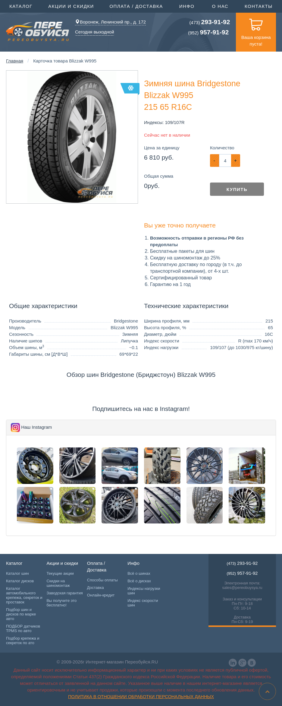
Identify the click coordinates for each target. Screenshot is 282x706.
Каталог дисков (20, 581)
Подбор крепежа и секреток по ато (22, 640)
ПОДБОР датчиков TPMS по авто (23, 628)
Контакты (259, 6)
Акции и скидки (72, 6)
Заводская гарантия (64, 593)
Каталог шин (17, 573)
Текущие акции (60, 573)
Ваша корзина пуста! (256, 29)
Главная (14, 60)
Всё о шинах (138, 573)
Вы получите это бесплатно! (61, 602)
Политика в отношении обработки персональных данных (141, 696)
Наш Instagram (36, 427)
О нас (220, 6)
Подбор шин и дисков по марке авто (21, 614)
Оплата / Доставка (136, 6)
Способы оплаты (102, 580)
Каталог (21, 6)
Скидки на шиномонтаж (58, 583)
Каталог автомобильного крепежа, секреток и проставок (24, 595)
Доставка (95, 587)
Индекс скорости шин (142, 602)
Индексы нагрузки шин (143, 590)
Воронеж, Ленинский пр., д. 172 (110, 21)
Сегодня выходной (94, 31)
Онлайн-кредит (101, 595)
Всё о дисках (139, 581)
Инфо (187, 6)
